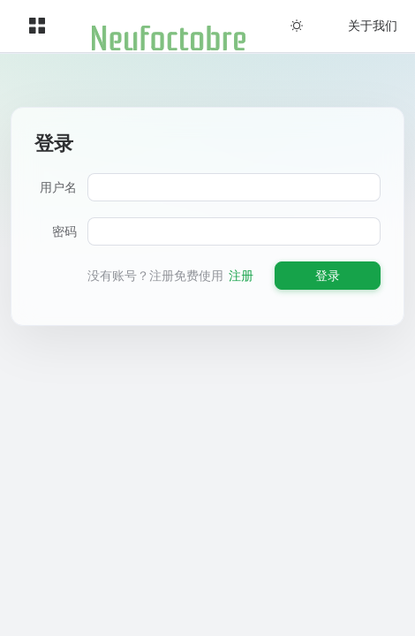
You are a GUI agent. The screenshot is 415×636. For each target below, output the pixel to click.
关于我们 (372, 25)
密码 (64, 230)
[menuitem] (37, 26)
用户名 (58, 186)
